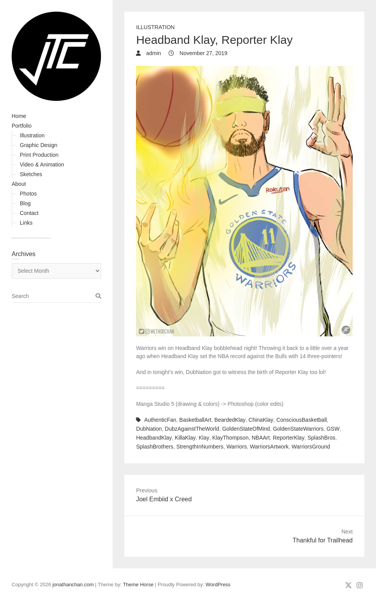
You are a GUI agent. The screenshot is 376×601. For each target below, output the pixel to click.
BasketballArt (195, 420)
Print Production (39, 155)
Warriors (236, 446)
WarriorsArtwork (269, 446)
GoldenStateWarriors (298, 429)
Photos (28, 194)
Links (26, 223)
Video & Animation (42, 164)
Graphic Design (38, 145)
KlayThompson (230, 438)
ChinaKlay (261, 420)
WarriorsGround (311, 446)
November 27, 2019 (202, 53)
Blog (25, 203)
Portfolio (21, 126)
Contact (29, 213)
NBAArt (261, 438)
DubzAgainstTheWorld (192, 429)
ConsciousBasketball (301, 420)
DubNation (149, 429)
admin (152, 53)
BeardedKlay (229, 420)
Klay (204, 438)
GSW (333, 429)
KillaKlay (185, 438)
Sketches (31, 174)
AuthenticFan (160, 420)
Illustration (32, 135)
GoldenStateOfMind (246, 429)
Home (19, 116)
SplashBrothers (154, 446)
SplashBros (322, 438)
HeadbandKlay (154, 438)
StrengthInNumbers (199, 446)
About (19, 184)
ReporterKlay (289, 438)
